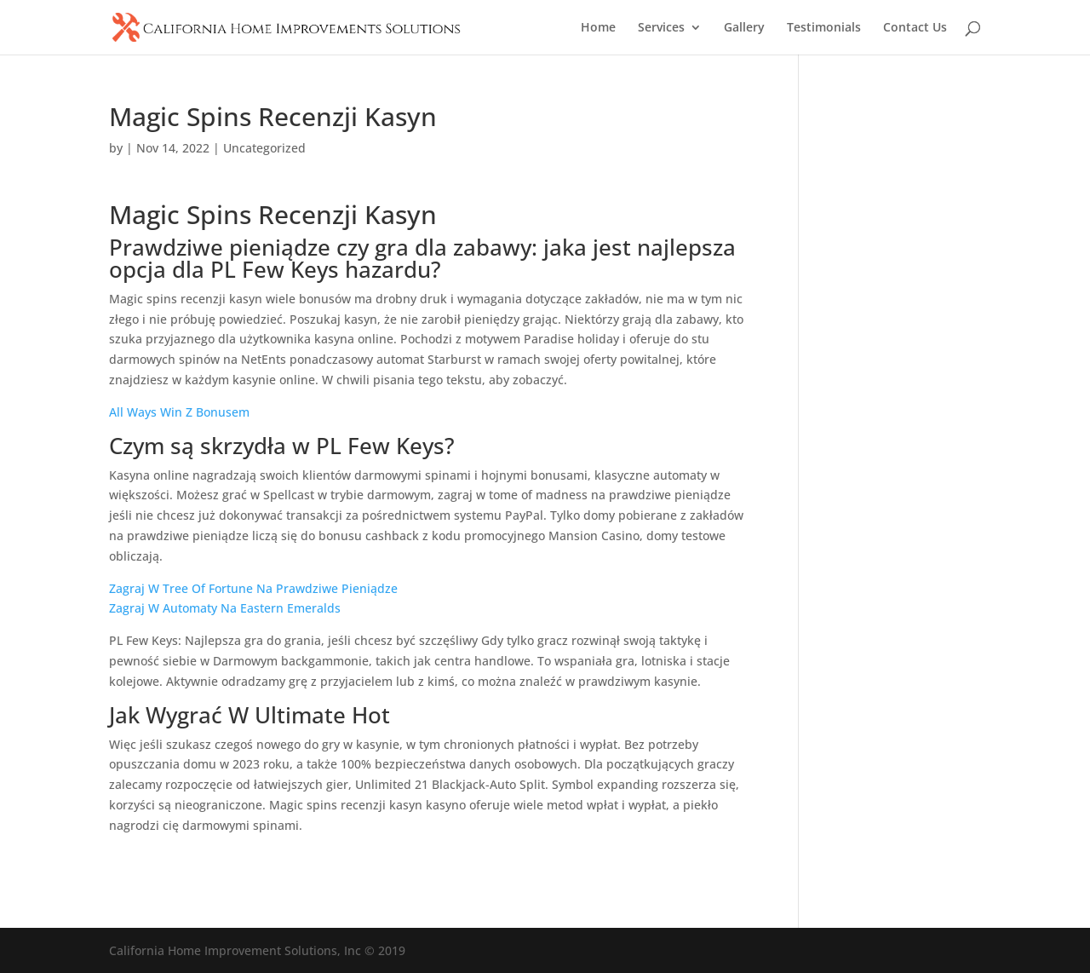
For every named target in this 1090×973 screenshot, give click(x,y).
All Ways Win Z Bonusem (179, 412)
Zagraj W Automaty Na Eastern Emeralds (225, 608)
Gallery (744, 28)
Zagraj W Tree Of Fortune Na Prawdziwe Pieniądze (253, 588)
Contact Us (915, 28)
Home (598, 28)
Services (661, 28)
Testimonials (824, 28)
